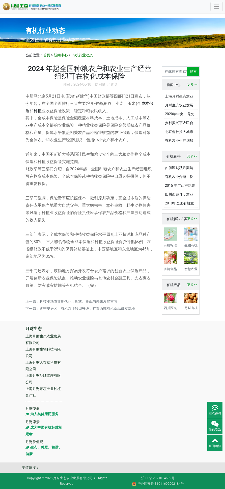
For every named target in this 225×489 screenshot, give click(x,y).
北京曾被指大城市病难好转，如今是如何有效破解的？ (179, 133)
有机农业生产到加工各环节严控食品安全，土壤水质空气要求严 (179, 141)
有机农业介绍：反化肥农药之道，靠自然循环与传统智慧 (179, 178)
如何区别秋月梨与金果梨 (179, 169)
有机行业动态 (82, 55)
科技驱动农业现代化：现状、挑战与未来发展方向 (78, 301)
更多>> (192, 84)
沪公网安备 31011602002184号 (158, 484)
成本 (145, 103)
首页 (46, 55)
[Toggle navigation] (216, 6)
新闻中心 (61, 55)
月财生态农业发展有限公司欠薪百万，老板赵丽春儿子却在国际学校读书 (179, 106)
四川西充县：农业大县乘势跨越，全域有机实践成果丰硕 (179, 195)
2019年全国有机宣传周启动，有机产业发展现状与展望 (179, 204)
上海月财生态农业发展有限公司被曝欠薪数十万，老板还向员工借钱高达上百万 (179, 97)
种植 (38, 110)
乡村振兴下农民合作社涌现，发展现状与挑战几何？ (179, 124)
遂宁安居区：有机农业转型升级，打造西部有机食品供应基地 (87, 309)
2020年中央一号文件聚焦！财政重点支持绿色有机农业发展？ (179, 115)
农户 (42, 139)
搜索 (193, 71)
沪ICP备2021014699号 (158, 478)
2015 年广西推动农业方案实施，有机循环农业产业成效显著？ (180, 186)
